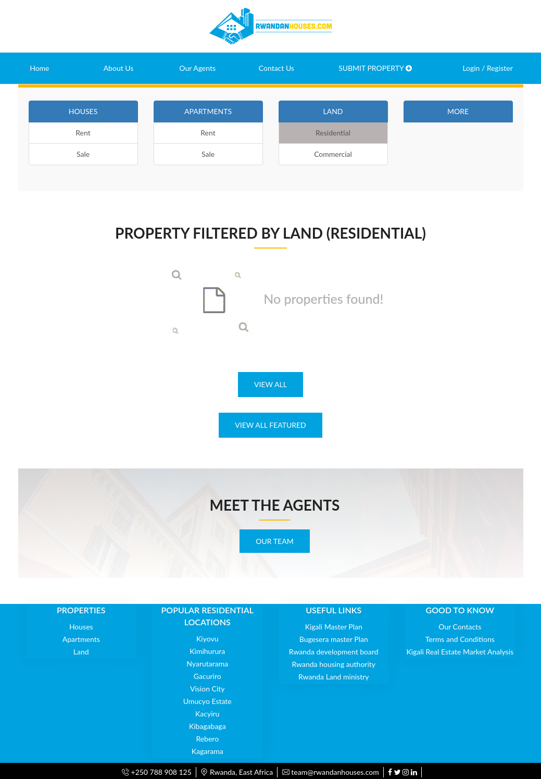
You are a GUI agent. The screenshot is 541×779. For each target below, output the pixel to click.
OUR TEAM (274, 541)
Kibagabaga (207, 726)
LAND (333, 111)
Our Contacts (459, 626)
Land (81, 651)
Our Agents (197, 68)
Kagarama (207, 751)
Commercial (333, 154)
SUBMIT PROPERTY (375, 68)
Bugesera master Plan (333, 639)
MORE (458, 111)
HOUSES (83, 111)
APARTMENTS (208, 111)
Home (39, 68)
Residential (333, 132)
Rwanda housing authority (333, 664)
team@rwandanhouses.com (330, 772)
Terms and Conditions (460, 639)
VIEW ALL (270, 384)
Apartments (81, 639)
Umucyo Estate (207, 701)
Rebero (207, 738)
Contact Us (276, 68)
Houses (81, 626)
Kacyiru (207, 713)
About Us (119, 68)
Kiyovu (207, 638)
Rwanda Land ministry (333, 676)
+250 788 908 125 (157, 772)
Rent (83, 132)
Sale (83, 154)
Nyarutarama (207, 663)
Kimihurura (207, 651)
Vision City (207, 688)
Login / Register (487, 68)
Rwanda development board (334, 651)
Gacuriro (207, 676)
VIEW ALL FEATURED (270, 425)
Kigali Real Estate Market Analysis (459, 651)
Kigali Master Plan (333, 626)
